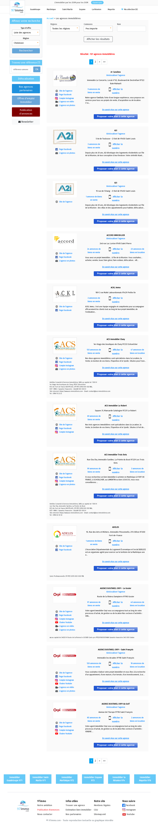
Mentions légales (102, 805)
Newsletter (25, 121)
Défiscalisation (26, 78)
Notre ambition (44, 805)
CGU (96, 810)
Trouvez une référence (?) (26, 62)
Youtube (128, 814)
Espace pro (97, 2)
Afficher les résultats (98, 39)
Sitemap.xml (100, 814)
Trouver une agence (75, 805)
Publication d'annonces (25, 112)
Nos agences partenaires (26, 88)
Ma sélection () (129, 9)
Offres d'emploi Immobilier (25, 100)
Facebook (128, 805)
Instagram (129, 810)
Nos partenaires (73, 814)
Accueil (50, 18)
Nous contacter (44, 814)
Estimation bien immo (78, 810)
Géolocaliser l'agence (115, 75)
